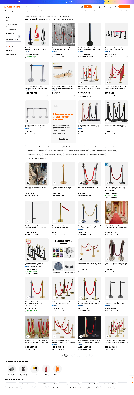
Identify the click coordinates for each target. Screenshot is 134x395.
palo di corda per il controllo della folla (77, 150)
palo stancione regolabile (33, 146)
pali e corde (63, 384)
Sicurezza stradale (52, 16)
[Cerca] (88, 6)
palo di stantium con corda (26, 384)
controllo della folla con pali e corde (75, 387)
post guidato (28, 387)
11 (87, 355)
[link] (131, 378)
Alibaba (27, 16)
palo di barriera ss (113, 146)
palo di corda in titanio (55, 387)
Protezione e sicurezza (37, 16)
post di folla (29, 150)
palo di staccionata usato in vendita (95, 146)
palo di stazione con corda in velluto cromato (103, 150)
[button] (82, 7)
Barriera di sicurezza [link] (64, 16)
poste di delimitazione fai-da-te (46, 384)
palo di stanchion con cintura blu (72, 146)
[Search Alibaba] (52, 7)
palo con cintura (11, 384)
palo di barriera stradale (33, 154)
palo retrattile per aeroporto (97, 154)
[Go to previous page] (62, 355)
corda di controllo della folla (106, 384)
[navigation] (14, 185)
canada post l (74, 384)
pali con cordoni (40, 387)
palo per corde (122, 384)
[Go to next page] (91, 355)
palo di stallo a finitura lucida (52, 146)
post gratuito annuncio (88, 384)
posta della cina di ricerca (13, 387)
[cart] (105, 7)
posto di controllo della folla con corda (74, 154)
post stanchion (41, 150)
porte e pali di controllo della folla (35, 158)
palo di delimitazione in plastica (52, 154)
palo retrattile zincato (107, 387)
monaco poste (92, 387)
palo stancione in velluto (56, 150)
